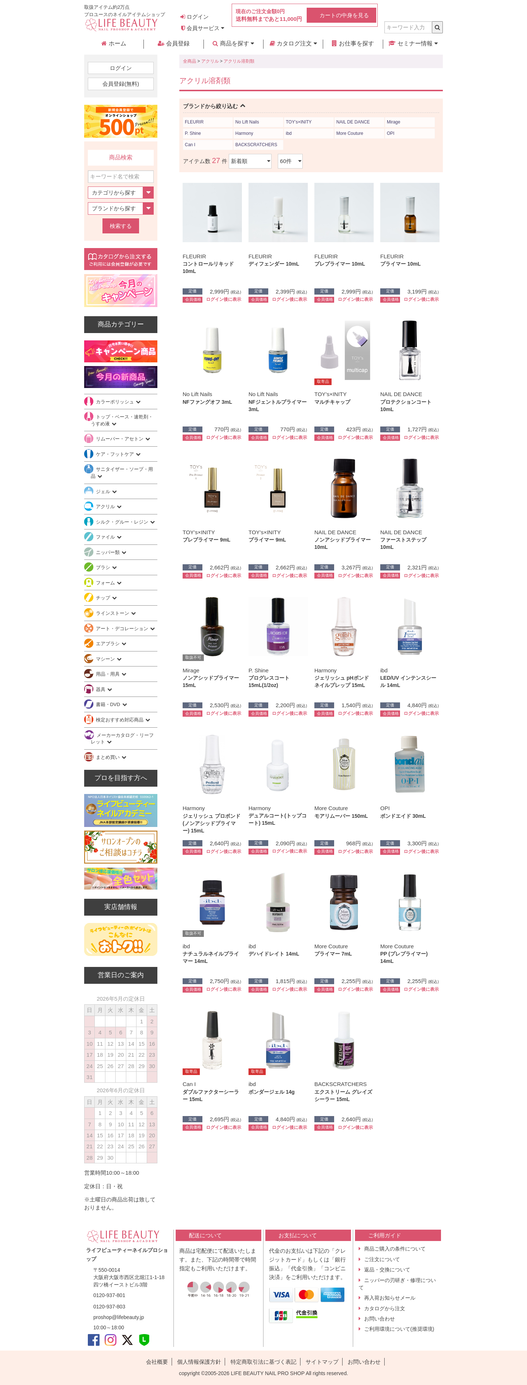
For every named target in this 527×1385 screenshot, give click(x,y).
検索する (121, 226)
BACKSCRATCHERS (256, 144)
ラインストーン (113, 613)
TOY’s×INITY (299, 122)
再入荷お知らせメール (389, 1298)
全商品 (189, 61)
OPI (391, 133)
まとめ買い (108, 757)
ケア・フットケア (115, 454)
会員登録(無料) (120, 84)
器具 (101, 689)
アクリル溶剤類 (239, 61)
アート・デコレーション (123, 628)
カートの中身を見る (344, 15)
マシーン (106, 659)
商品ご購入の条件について (395, 1249)
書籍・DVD (109, 704)
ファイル (106, 537)
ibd (289, 133)
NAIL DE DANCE (353, 122)
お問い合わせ (379, 1319)
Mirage (393, 122)
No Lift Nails (247, 122)
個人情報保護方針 (199, 1362)
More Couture (349, 133)
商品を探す (233, 43)
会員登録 (173, 43)
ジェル (104, 491)
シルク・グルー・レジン (123, 522)
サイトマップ (322, 1362)
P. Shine (193, 133)
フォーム (106, 583)
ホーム (113, 43)
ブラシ (104, 567)
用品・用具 (108, 674)
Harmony (244, 133)
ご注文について (382, 1259)
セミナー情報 (413, 43)
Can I (190, 144)
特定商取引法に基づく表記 (263, 1362)
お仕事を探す (353, 43)
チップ (104, 598)
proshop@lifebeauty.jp (118, 1317)
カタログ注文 (293, 43)
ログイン (194, 17)
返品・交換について (387, 1270)
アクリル (210, 61)
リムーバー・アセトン (120, 439)
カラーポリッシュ (115, 402)
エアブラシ (108, 643)
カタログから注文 (384, 1308)
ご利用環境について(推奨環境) (399, 1329)
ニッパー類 (108, 552)
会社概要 (157, 1362)
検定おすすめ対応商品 (120, 720)
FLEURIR (194, 122)
